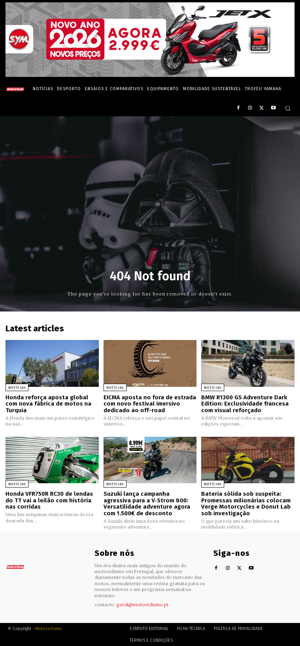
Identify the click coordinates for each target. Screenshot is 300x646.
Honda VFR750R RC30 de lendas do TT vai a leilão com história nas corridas (49, 500)
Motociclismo (48, 628)
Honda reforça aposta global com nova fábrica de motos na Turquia (48, 404)
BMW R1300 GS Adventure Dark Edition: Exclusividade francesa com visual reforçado (245, 404)
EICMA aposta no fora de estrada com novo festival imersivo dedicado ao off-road (150, 404)
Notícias (17, 388)
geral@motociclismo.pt (142, 604)
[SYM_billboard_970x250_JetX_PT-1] (150, 75)
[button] (287, 108)
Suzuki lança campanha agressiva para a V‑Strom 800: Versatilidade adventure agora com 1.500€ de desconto (147, 503)
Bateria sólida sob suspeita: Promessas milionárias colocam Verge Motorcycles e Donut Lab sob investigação (246, 503)
